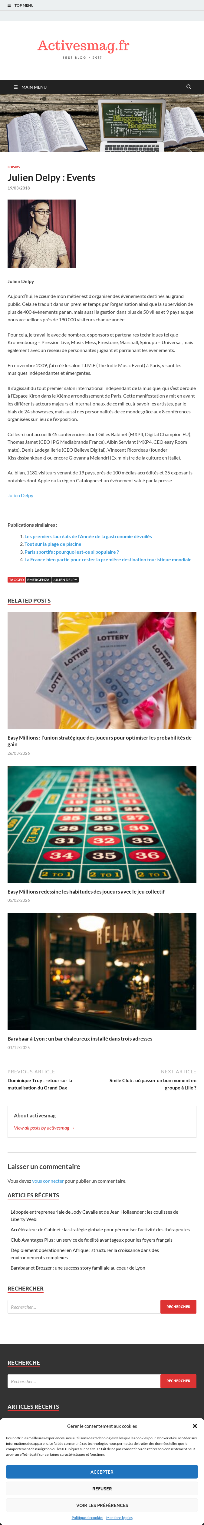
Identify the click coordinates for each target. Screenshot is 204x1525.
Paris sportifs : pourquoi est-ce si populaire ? (72, 552)
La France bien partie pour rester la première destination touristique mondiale (108, 559)
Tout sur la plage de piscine (53, 544)
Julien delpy (65, 579)
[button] (195, 1426)
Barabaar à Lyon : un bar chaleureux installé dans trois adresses (80, 1038)
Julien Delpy (20, 495)
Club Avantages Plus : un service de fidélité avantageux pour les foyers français (92, 1240)
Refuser (102, 1488)
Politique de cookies (87, 1517)
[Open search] (188, 87)
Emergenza (38, 579)
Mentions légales (119, 1517)
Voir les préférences (102, 1505)
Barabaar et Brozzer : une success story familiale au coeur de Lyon (78, 1267)
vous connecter (48, 1181)
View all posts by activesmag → (44, 1127)
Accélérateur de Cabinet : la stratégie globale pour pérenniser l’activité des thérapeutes (100, 1229)
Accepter (102, 1472)
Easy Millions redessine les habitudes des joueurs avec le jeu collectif (86, 891)
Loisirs (14, 167)
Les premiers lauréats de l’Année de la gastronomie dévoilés (88, 536)
